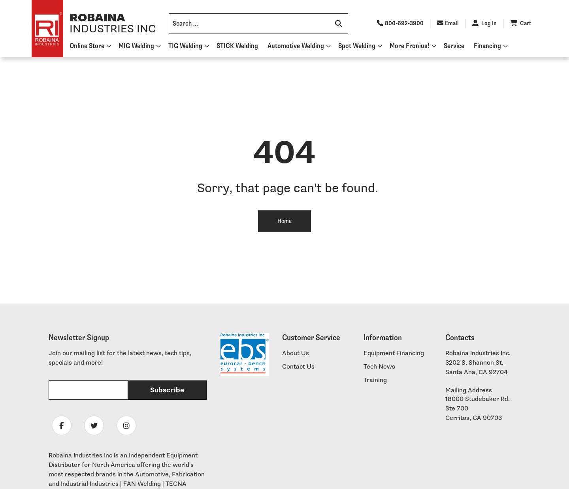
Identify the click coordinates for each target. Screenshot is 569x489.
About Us (295, 353)
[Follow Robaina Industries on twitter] (94, 426)
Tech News (379, 367)
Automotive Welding (296, 46)
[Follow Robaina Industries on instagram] (126, 426)
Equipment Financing (394, 353)
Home (284, 221)
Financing (487, 46)
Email (448, 23)
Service (454, 46)
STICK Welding (237, 46)
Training (375, 380)
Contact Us (298, 367)
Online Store (87, 46)
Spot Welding (356, 46)
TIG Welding (185, 46)
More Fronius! (410, 46)
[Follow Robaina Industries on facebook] (62, 426)
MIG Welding (136, 46)
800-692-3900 (400, 23)
